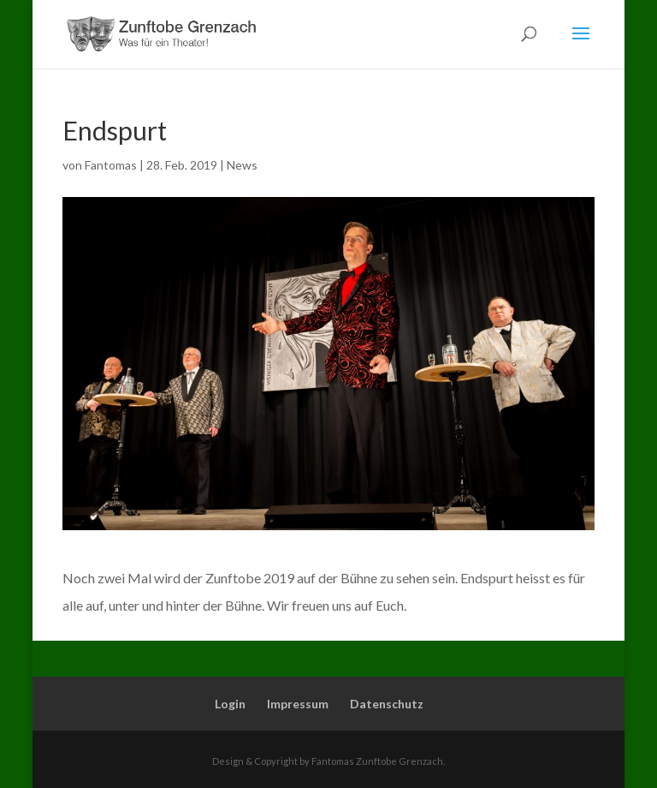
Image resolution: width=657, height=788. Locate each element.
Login (230, 703)
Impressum (297, 703)
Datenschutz (386, 703)
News (242, 165)
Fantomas (111, 165)
